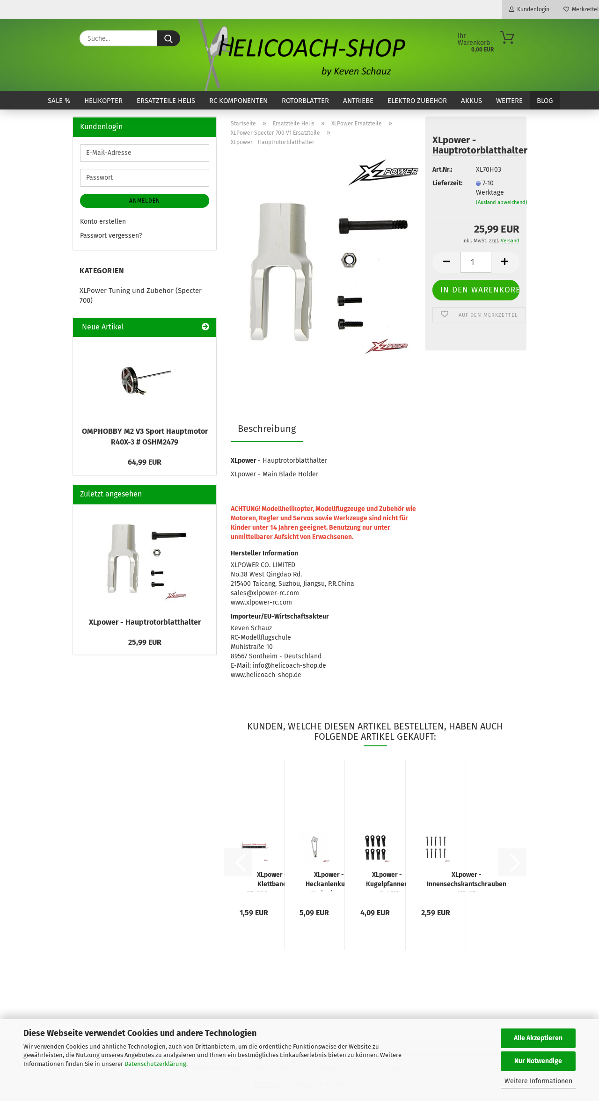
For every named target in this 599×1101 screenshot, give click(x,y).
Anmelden (144, 200)
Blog (545, 100)
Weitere (509, 100)
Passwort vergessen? (111, 236)
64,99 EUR (144, 462)
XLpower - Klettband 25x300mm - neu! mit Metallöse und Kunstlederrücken (272, 881)
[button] (446, 262)
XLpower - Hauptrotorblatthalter (145, 622)
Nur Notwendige (538, 1061)
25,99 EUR (144, 642)
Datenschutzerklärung (155, 1063)
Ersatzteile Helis (166, 100)
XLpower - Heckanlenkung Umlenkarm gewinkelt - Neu (329, 881)
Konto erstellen (103, 222)
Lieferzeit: (446, 183)
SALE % (59, 100)
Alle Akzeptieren (538, 1038)
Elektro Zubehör (417, 100)
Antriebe (358, 100)
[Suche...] (168, 38)
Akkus (471, 100)
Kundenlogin (529, 9)
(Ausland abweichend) (501, 202)
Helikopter (103, 100)
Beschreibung (267, 428)
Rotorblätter (305, 100)
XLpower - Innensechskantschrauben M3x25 (466, 881)
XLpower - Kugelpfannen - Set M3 (387, 881)
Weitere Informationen (538, 1081)
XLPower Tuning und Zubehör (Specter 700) (141, 295)
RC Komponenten (238, 100)
